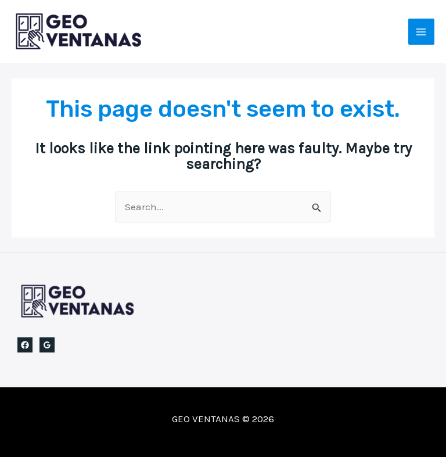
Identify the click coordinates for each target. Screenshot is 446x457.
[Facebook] (25, 344)
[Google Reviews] (47, 344)
